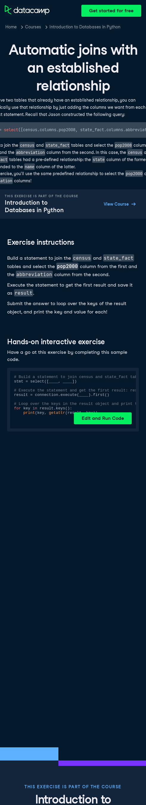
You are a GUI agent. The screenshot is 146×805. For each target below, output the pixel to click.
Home (11, 27)
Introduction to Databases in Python (84, 27)
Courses (33, 27)
